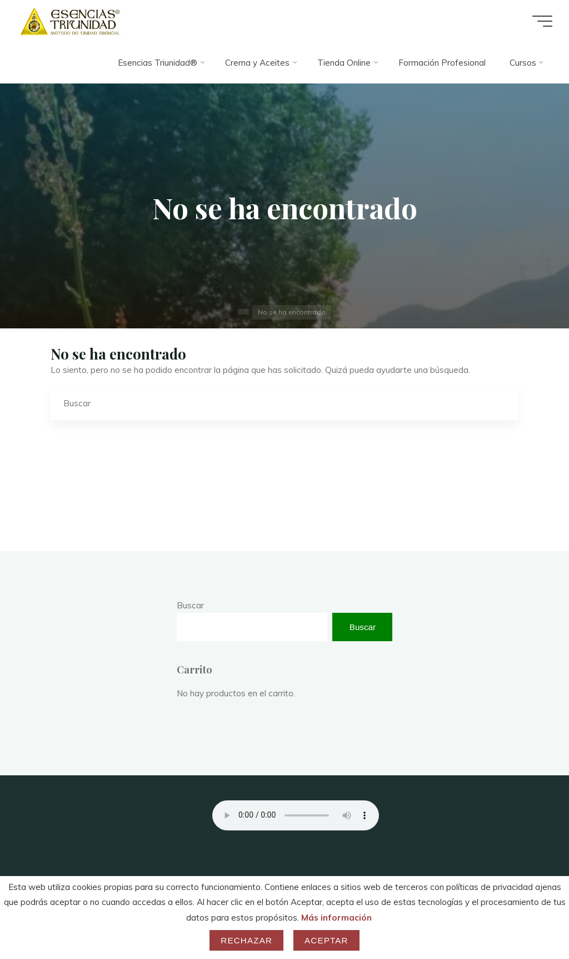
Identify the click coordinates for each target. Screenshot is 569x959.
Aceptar (326, 940)
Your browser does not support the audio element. (295, 815)
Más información (336, 917)
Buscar (190, 605)
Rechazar (246, 940)
